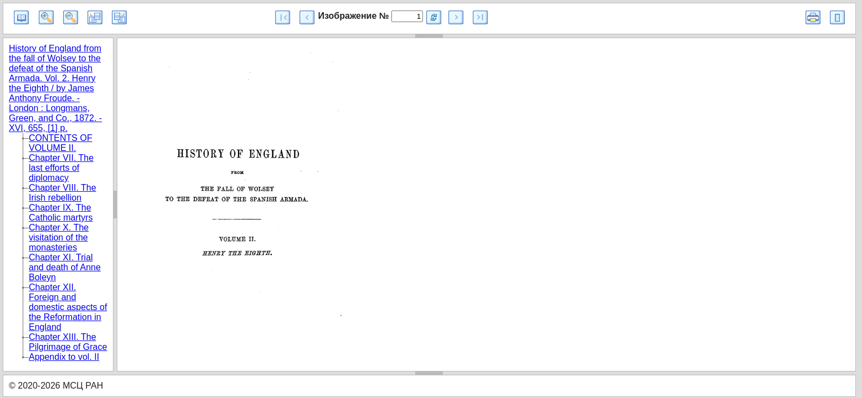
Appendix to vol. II (64, 357)
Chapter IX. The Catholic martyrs (61, 212)
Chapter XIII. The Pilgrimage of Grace (68, 342)
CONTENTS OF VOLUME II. (60, 143)
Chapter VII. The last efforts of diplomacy (61, 167)
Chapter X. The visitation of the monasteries (59, 237)
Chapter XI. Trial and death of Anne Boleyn (65, 267)
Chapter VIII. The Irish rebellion (62, 192)
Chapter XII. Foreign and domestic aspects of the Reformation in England (68, 307)
